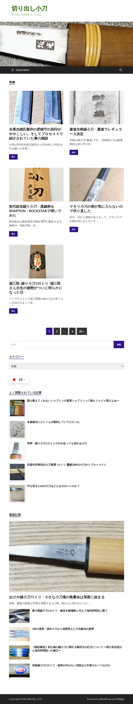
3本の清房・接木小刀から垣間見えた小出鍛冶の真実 (63, 628)
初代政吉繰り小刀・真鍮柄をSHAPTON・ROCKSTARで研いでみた (35, 210)
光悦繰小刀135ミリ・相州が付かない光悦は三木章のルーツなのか (71, 665)
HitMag (120, 699)
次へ (82, 331)
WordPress (105, 699)
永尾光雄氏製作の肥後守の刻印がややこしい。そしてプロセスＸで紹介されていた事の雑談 (36, 133)
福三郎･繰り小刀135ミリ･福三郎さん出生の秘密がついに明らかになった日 (35, 287)
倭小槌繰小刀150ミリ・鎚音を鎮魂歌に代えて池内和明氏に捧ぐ (70, 610)
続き (12, 156)
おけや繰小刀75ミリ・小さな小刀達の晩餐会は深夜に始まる (57, 597)
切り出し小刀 (29, 8)
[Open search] (120, 70)
